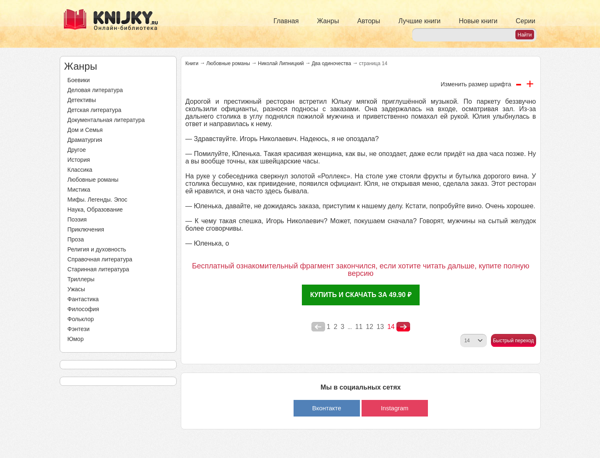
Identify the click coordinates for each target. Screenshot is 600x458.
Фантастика (83, 299)
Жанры (328, 20)
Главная (286, 20)
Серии (525, 20)
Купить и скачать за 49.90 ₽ (360, 294)
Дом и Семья (85, 130)
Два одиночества (331, 63)
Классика (80, 169)
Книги (191, 63)
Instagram (394, 408)
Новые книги (478, 20)
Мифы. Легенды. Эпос (98, 199)
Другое (77, 149)
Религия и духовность (97, 249)
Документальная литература (106, 120)
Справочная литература (100, 259)
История (79, 159)
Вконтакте (326, 408)
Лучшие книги (419, 20)
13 (380, 326)
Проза (76, 239)
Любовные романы (93, 179)
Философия (83, 309)
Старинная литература (98, 269)
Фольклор (81, 319)
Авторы (368, 20)
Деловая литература (95, 90)
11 (359, 326)
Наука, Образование (95, 209)
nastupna (403, 327)
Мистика (79, 189)
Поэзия (77, 219)
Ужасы (76, 289)
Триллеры (81, 279)
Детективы (82, 100)
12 (369, 326)
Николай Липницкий (281, 63)
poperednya (318, 327)
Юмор (76, 339)
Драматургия (85, 139)
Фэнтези (79, 329)
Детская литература (94, 110)
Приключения (86, 229)
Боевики (79, 80)
